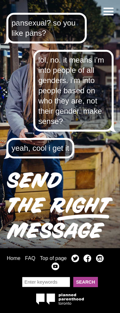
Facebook (87, 259)
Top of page (53, 258)
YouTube (55, 267)
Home (13, 258)
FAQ (30, 258)
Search (85, 282)
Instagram (100, 259)
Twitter (75, 259)
